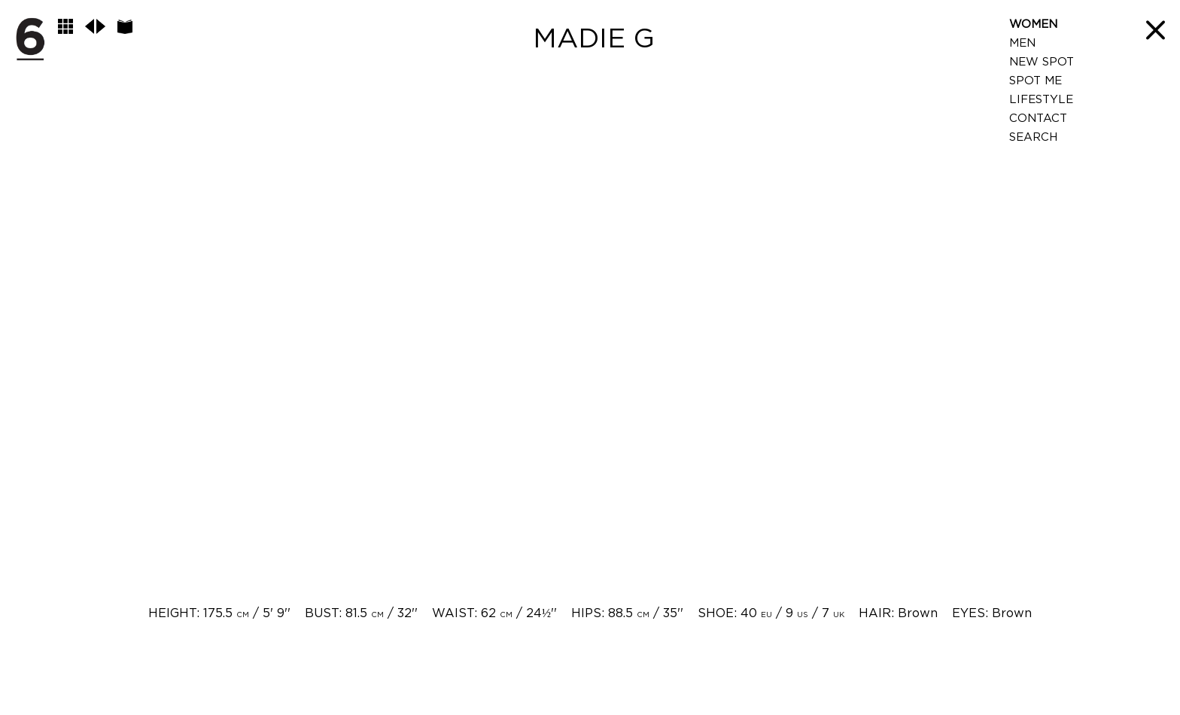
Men (1022, 43)
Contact (1038, 118)
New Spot (1041, 62)
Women (1033, 24)
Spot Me (1035, 81)
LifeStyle (1041, 99)
